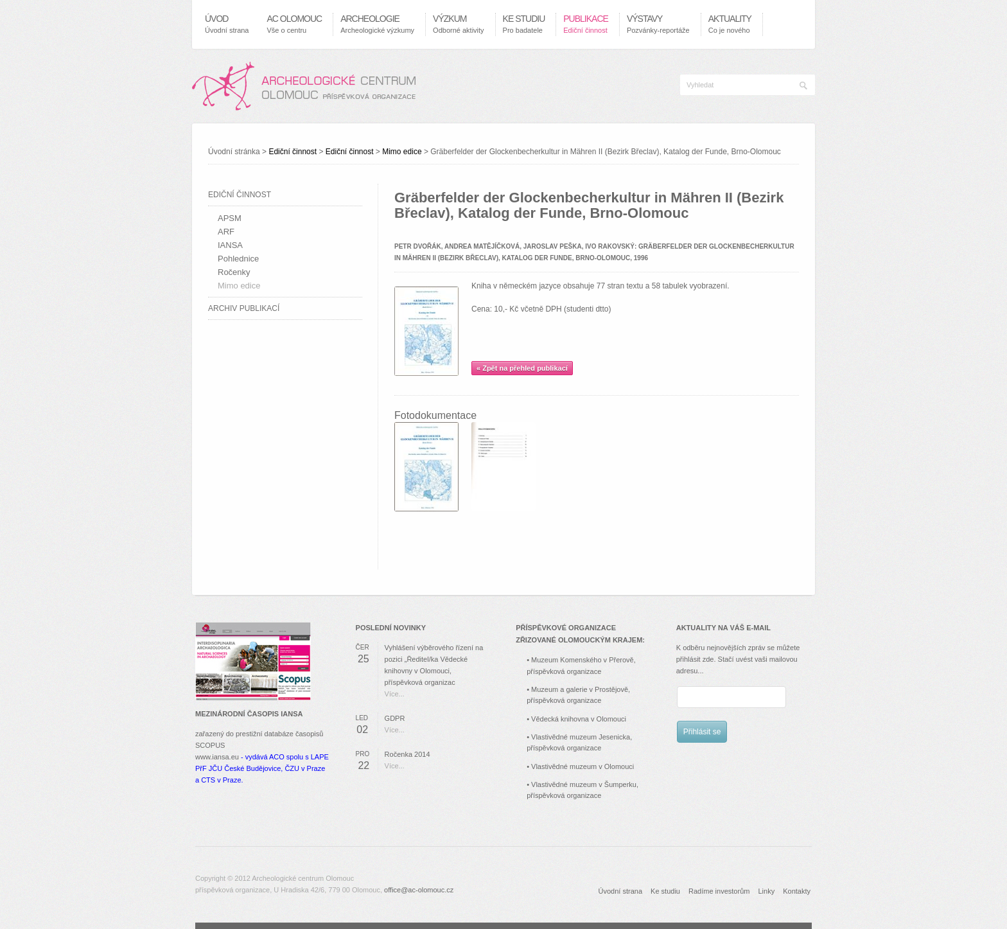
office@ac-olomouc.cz (418, 890)
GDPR (395, 718)
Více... (395, 694)
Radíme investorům (718, 891)
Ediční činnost (292, 151)
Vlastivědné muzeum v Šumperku (583, 784)
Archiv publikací (243, 308)
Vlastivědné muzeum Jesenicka (580, 737)
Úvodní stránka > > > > (494, 151)
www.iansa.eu (217, 757)
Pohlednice (238, 258)
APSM (229, 218)
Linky (766, 891)
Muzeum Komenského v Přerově (582, 660)
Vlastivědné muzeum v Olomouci (582, 766)
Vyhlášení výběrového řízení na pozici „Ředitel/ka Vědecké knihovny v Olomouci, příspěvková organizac (434, 665)
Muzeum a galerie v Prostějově (579, 689)
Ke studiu (665, 891)
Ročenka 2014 (407, 754)
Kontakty (796, 891)
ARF (226, 231)
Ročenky (234, 272)
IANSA (230, 245)
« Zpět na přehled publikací (522, 368)
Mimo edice (401, 151)
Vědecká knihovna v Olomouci (578, 719)
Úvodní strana (620, 891)
